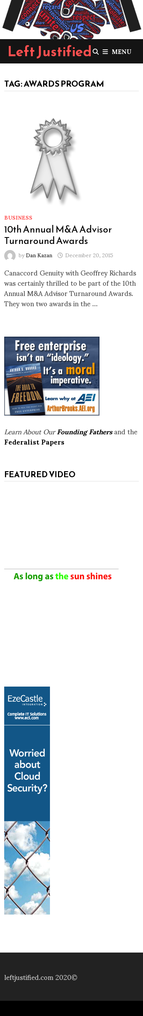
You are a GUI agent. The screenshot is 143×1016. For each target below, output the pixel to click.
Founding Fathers (84, 431)
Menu (117, 51)
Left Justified (50, 51)
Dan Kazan (39, 255)
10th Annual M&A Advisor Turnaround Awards (58, 235)
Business (18, 217)
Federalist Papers (34, 441)
